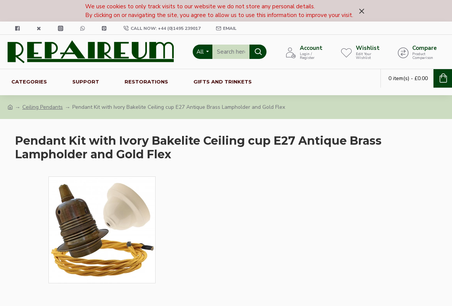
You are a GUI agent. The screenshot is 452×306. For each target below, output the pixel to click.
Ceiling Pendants (42, 107)
